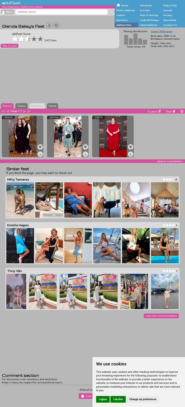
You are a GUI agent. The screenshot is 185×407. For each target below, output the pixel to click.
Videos (120, 15)
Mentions (122, 20)
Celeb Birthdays (149, 20)
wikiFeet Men (123, 25)
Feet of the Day (149, 15)
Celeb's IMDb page (161, 31)
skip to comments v (170, 161)
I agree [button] (103, 399)
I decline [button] (118, 399)
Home (124, 5)
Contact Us (170, 25)
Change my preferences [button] (142, 399)
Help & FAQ (170, 5)
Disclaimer (169, 20)
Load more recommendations (161, 315)
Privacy (168, 15)
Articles (144, 10)
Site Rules (146, 5)
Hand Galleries (148, 25)
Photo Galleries (125, 10)
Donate (167, 10)
